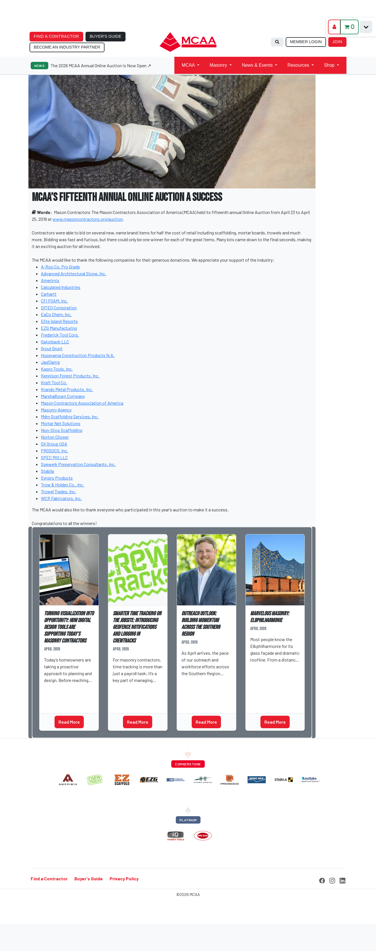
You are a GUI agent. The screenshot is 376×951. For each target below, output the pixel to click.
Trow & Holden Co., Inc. (62, 484)
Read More (69, 722)
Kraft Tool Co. (54, 382)
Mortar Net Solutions (60, 423)
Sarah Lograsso (62, 689)
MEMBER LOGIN (306, 41)
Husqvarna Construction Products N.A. (77, 355)
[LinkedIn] (342, 880)
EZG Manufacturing (59, 328)
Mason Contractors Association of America (82, 403)
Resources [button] (298, 65)
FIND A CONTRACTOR (56, 36)
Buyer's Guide (88, 878)
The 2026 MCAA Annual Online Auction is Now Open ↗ (101, 65)
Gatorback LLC (55, 341)
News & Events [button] (257, 65)
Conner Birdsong (200, 682)
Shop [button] (329, 65)
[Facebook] (322, 880)
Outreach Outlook (202, 693)
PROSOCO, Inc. (54, 450)
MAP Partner (59, 700)
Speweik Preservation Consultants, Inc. (78, 464)
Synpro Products (57, 477)
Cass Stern (264, 669)
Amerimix (50, 280)
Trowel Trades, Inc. (58, 491)
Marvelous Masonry (272, 679)
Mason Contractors (72, 212)
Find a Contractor (49, 878)
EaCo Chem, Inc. (56, 314)
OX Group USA (54, 443)
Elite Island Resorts (59, 321)
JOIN (337, 41)
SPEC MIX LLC (54, 457)
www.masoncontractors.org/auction (88, 219)
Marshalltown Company (63, 396)
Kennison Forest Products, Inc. (70, 375)
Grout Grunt (51, 348)
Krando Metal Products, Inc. (67, 389)
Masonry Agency (56, 409)
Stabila (47, 471)
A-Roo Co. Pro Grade (60, 266)
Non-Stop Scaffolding (61, 430)
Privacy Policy (124, 878)
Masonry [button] (218, 65)
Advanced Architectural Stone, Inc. (73, 273)
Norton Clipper (55, 437)
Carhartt (49, 294)
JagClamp (50, 362)
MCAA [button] (188, 65)
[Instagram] (332, 880)
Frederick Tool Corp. (60, 334)
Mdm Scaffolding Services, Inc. (70, 416)
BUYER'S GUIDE (106, 36)
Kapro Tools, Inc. (57, 368)
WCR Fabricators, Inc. (61, 498)
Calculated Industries (60, 287)
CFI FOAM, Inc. (54, 300)
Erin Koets (125, 689)
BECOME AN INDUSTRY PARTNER (67, 47)
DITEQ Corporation (59, 307)
